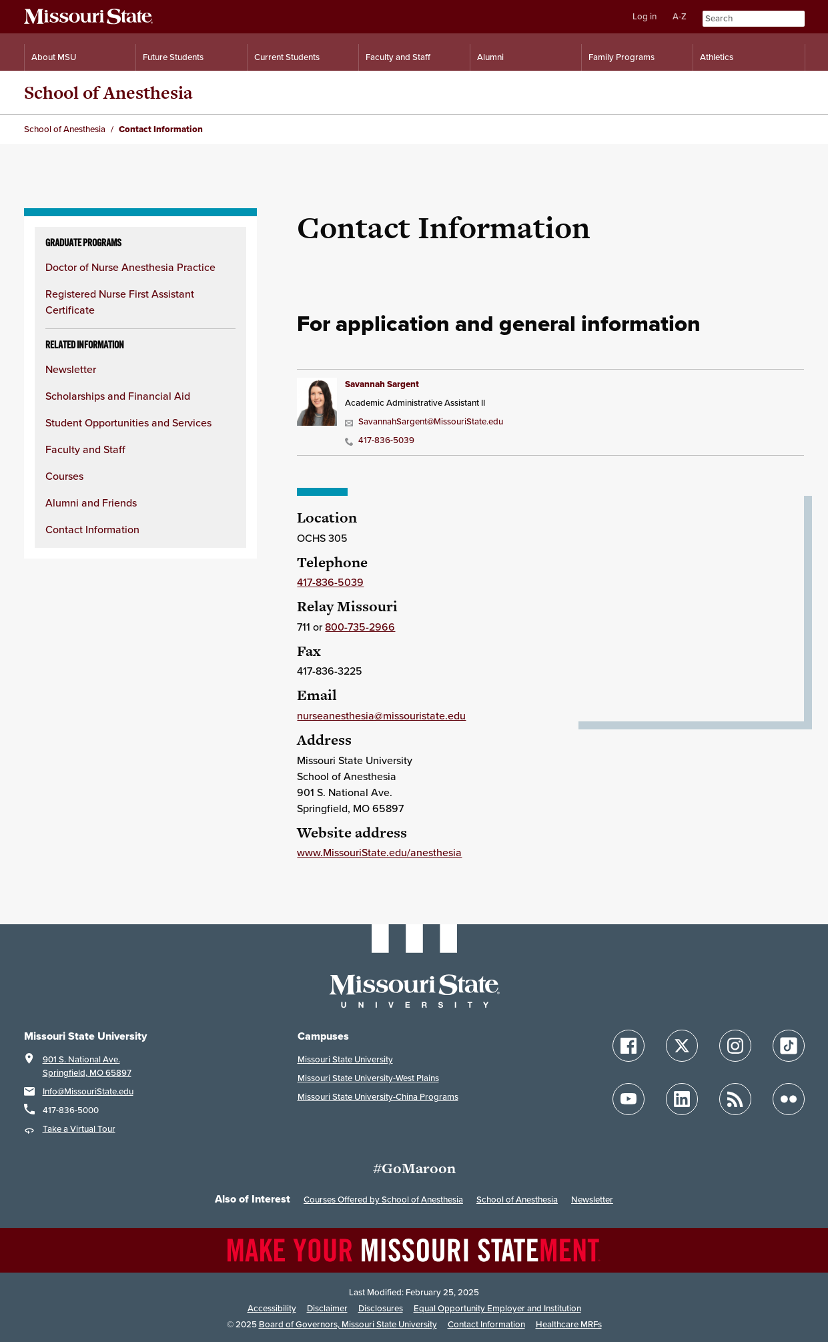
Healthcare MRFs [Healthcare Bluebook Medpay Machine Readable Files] (569, 1324)
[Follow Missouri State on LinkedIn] (682, 1099)
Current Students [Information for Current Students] (287, 57)
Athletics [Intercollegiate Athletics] (716, 57)
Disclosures (380, 1308)
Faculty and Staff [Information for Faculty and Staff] (398, 57)
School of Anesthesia (108, 92)
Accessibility (272, 1308)
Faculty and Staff (85, 449)
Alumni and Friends (91, 502)
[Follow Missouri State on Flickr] (789, 1099)
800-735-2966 (360, 626)
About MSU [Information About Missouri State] (53, 57)
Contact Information (92, 529)
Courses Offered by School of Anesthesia (383, 1199)
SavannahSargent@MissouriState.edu (424, 421)
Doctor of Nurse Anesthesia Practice (130, 267)
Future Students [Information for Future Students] (173, 57)
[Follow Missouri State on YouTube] (628, 1099)
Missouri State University (345, 1059)
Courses (64, 475)
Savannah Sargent (382, 384)
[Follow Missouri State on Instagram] (735, 1046)
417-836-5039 (379, 440)
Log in (645, 16)
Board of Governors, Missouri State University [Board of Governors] (348, 1324)
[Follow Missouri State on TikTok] (789, 1046)
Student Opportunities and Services (128, 422)
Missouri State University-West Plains (368, 1078)
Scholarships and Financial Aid (117, 395)
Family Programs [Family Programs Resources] (621, 57)
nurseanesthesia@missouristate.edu (381, 715)
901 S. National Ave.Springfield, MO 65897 (87, 1066)
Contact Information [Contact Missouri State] (486, 1324)
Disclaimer (327, 1308)
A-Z (680, 16)
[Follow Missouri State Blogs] (735, 1099)
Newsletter (70, 369)
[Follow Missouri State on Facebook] (628, 1046)
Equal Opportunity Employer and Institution (497, 1308)
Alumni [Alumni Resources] (490, 57)
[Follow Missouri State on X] (682, 1046)
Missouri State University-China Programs (378, 1096)
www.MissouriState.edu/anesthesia (379, 852)
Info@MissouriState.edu (88, 1091)
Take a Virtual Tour (79, 1128)
